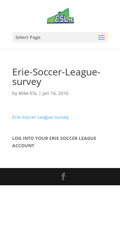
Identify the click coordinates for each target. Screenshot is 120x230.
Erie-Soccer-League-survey (40, 117)
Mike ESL (28, 93)
